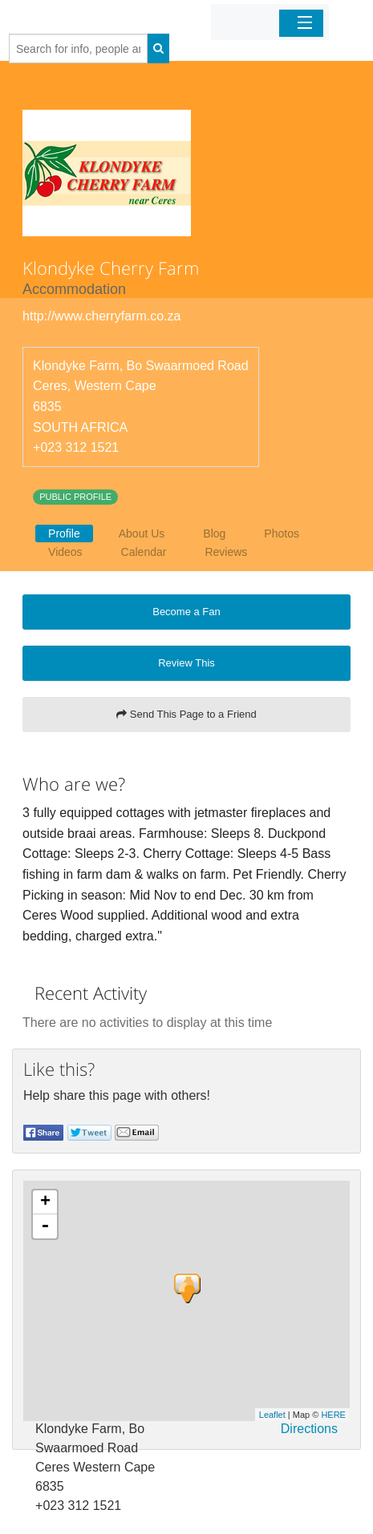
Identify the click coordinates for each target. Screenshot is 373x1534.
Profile (64, 533)
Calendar (144, 552)
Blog (214, 533)
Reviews (226, 552)
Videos (65, 552)
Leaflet (272, 1414)
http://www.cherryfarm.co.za (101, 316)
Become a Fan (186, 612)
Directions (309, 1428)
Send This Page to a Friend (186, 714)
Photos (281, 533)
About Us (142, 533)
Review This (186, 663)
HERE (333, 1414)
